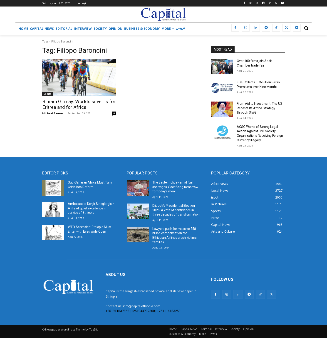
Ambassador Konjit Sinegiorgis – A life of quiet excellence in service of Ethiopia (91, 208)
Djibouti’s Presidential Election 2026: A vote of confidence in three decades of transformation (176, 210)
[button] (306, 27)
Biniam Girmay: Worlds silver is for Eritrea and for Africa (78, 104)
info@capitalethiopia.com (141, 306)
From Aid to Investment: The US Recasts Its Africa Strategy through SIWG (259, 108)
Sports (47, 93)
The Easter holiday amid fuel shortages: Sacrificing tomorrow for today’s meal (175, 187)
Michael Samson (53, 113)
